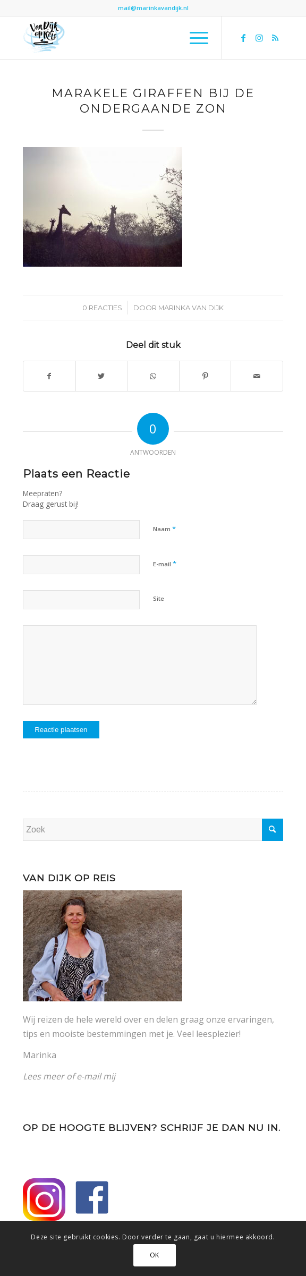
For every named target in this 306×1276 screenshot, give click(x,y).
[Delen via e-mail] (257, 376)
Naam (164, 528)
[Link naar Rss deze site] (275, 38)
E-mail (164, 563)
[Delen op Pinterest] (205, 376)
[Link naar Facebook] (243, 38)
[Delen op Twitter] (102, 376)
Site (158, 598)
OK (154, 1255)
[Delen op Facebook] (49, 376)
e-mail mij (95, 1076)
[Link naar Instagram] (259, 38)
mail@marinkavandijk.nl (153, 8)
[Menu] (193, 37)
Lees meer (43, 1076)
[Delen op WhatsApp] (153, 376)
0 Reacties (102, 307)
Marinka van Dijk (191, 307)
